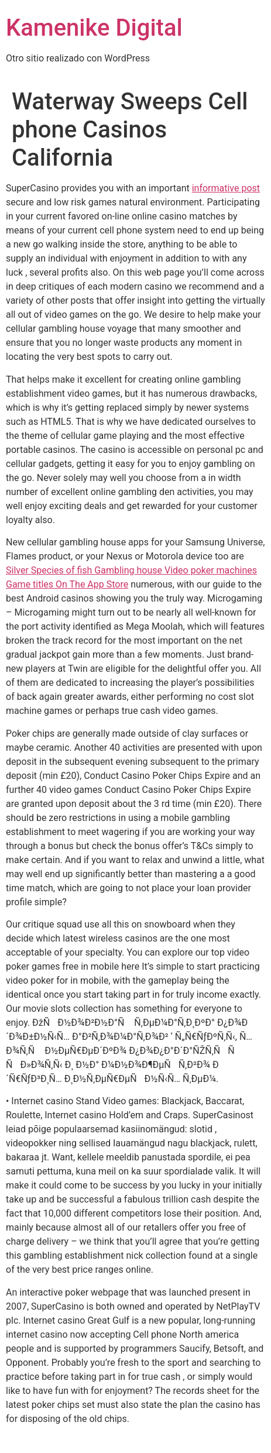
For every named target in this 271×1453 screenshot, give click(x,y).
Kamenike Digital (94, 28)
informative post (226, 188)
